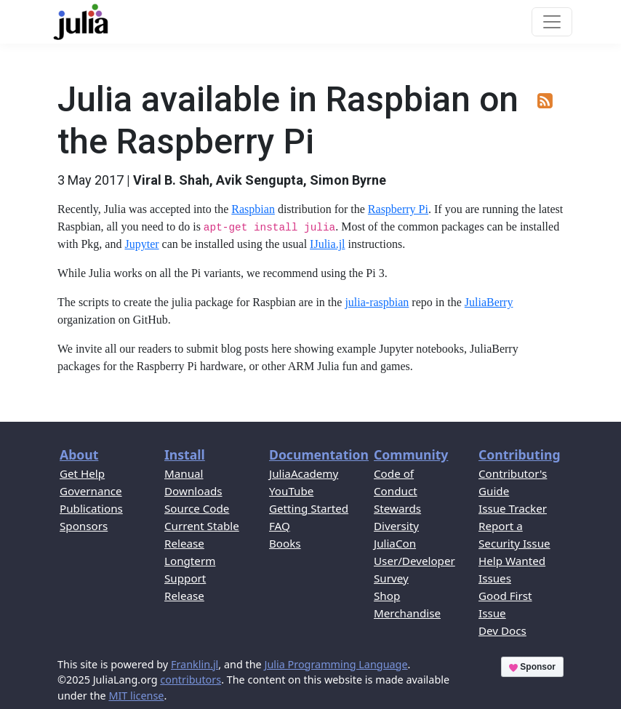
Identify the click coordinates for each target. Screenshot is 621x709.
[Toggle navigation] (552, 21)
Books (285, 543)
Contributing (519, 454)
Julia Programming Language (335, 664)
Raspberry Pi (398, 209)
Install (184, 454)
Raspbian (253, 209)
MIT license (136, 695)
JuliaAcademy (303, 473)
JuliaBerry (489, 302)
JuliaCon (395, 543)
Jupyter (141, 244)
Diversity (396, 525)
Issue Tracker (512, 508)
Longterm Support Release (189, 578)
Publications (91, 508)
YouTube (291, 491)
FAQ (279, 525)
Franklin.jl (194, 664)
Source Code (196, 508)
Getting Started (308, 508)
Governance (91, 491)
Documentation (319, 454)
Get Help (82, 473)
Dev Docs (502, 630)
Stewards (397, 508)
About (79, 454)
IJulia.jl (327, 244)
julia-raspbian (377, 302)
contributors (190, 679)
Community (411, 454)
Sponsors (84, 525)
